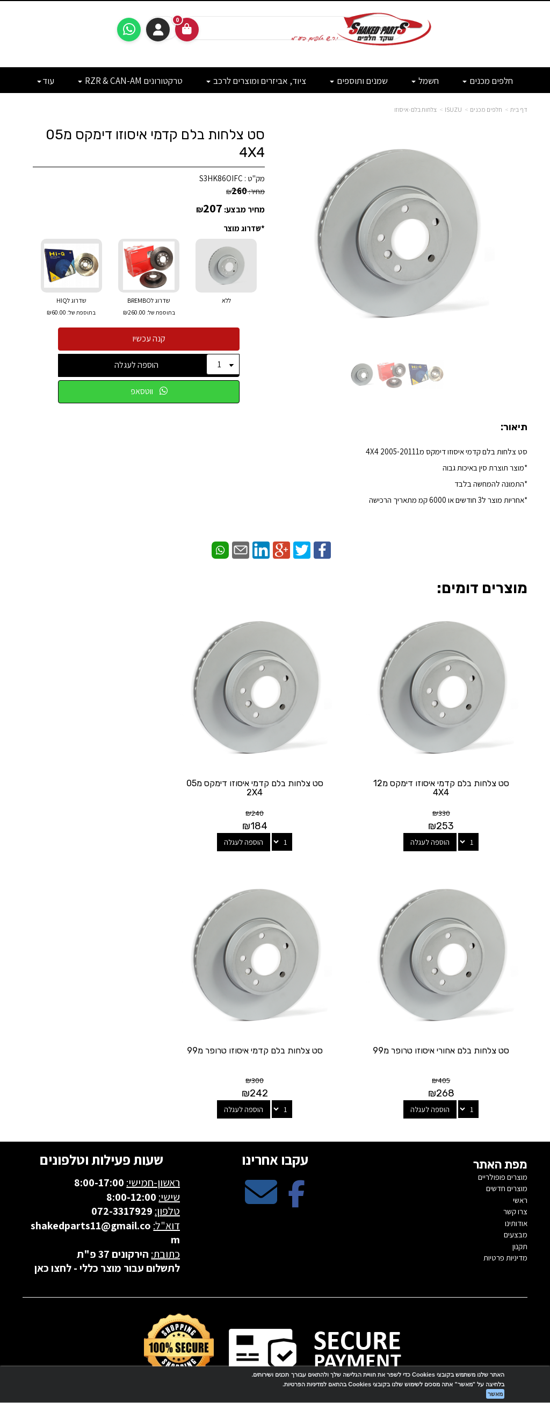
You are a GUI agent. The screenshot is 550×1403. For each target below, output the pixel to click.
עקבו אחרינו (275, 1129)
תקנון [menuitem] (519, 1216)
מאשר (495, 1394)
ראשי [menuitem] (520, 1170)
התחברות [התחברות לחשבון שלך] (158, 29)
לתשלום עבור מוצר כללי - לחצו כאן (107, 1238)
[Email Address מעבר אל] (261, 1171)
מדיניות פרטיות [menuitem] (505, 1227)
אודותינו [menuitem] (516, 1193)
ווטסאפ (149, 391)
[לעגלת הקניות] (187, 29)
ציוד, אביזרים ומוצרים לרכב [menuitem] (256, 81)
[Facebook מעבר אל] (296, 1171)
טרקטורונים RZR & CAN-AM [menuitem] (130, 81)
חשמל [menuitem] (425, 81)
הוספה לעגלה (136, 365)
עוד (45, 81)
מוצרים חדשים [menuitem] (506, 1158)
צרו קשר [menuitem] (515, 1182)
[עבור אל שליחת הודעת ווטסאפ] (129, 29)
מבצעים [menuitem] (515, 1204)
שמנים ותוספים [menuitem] (359, 81)
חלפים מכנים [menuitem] (487, 81)
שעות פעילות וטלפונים (101, 1129)
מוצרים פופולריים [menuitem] (502, 1147)
